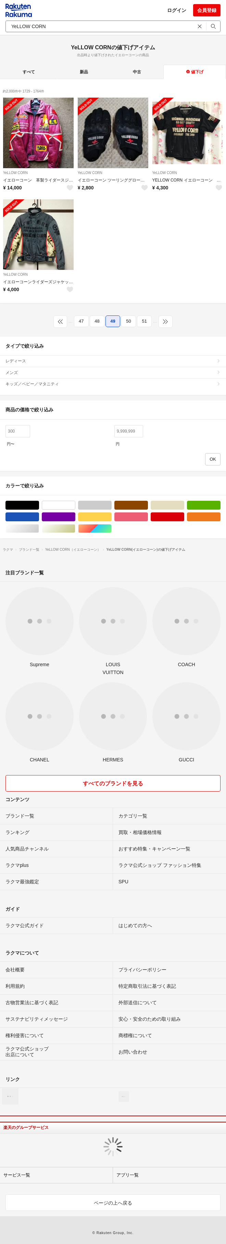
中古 (137, 72)
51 (144, 321)
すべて (29, 72)
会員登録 (206, 10)
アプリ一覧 (127, 1175)
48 (97, 321)
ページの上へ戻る (113, 1203)
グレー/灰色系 (111, 505)
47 (81, 321)
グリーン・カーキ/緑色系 (220, 505)
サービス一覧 (16, 1175)
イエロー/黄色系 (111, 517)
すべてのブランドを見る (113, 783)
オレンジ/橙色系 (220, 517)
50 (128, 321)
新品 (84, 72)
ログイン (176, 10)
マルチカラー (111, 528)
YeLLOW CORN (15, 173)
